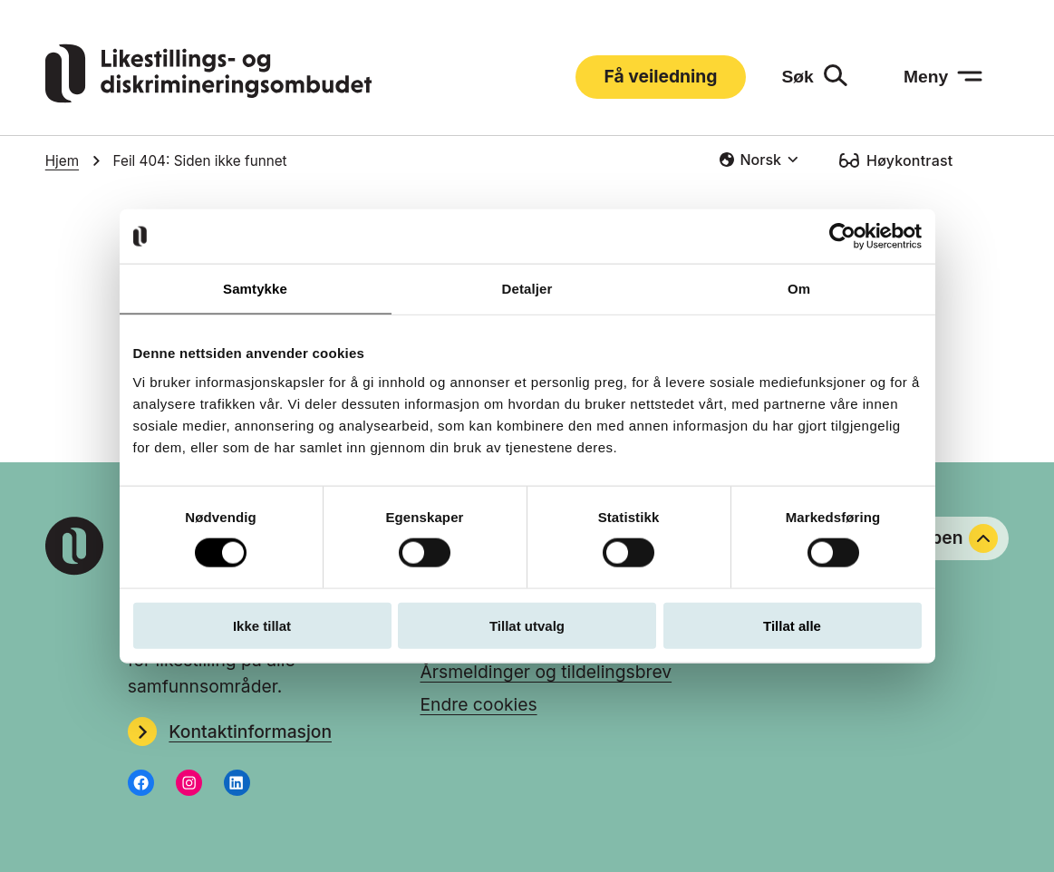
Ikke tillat (262, 625)
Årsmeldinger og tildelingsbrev (546, 672)
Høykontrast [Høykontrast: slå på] (909, 160)
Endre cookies (478, 704)
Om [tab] (799, 288)
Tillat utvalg (527, 625)
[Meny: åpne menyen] (943, 77)
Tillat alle (792, 625)
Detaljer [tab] (527, 288)
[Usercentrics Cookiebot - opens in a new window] (842, 236)
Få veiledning (661, 76)
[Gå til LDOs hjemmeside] (208, 97)
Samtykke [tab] (255, 288)
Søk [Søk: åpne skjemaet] (798, 76)
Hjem (62, 161)
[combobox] (758, 159)
